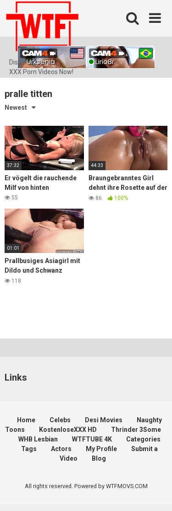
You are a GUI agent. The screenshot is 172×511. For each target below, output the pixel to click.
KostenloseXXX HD (68, 429)
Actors (61, 448)
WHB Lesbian (38, 439)
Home (26, 420)
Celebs (60, 420)
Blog (99, 458)
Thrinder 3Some (136, 429)
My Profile (101, 448)
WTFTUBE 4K (92, 439)
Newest (16, 107)
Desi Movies (103, 420)
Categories (143, 439)
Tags (29, 448)
